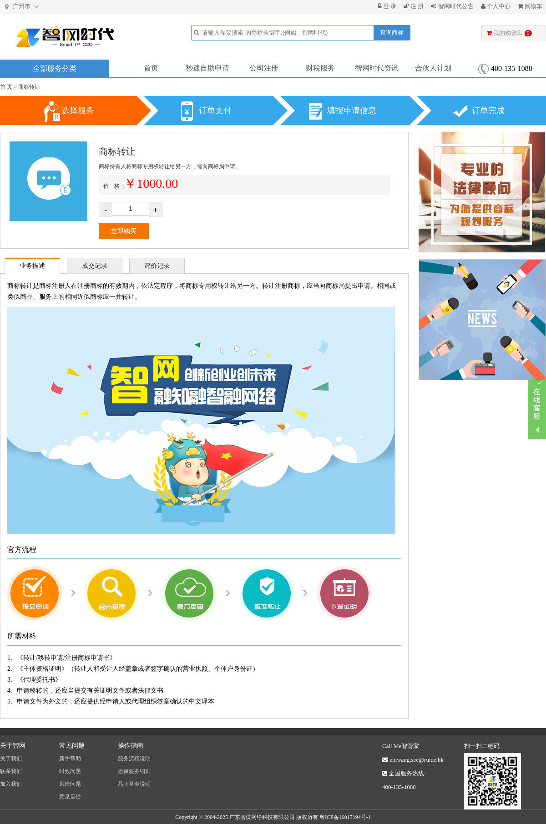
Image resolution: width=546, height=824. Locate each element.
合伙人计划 (433, 68)
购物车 (530, 6)
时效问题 (70, 771)
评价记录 (157, 265)
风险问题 (70, 784)
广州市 (22, 7)
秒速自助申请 (207, 68)
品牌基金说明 (134, 784)
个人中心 (496, 6)
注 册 (414, 6)
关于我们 (11, 758)
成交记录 (94, 265)
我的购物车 (509, 33)
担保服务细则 (134, 771)
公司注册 (263, 68)
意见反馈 (70, 797)
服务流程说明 (134, 758)
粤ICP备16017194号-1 (345, 817)
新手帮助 (70, 758)
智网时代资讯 (377, 68)
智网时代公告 (452, 6)
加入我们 (11, 784)
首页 (151, 68)
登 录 (387, 6)
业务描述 (32, 265)
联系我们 (11, 771)
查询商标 (392, 32)
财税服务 (320, 68)
